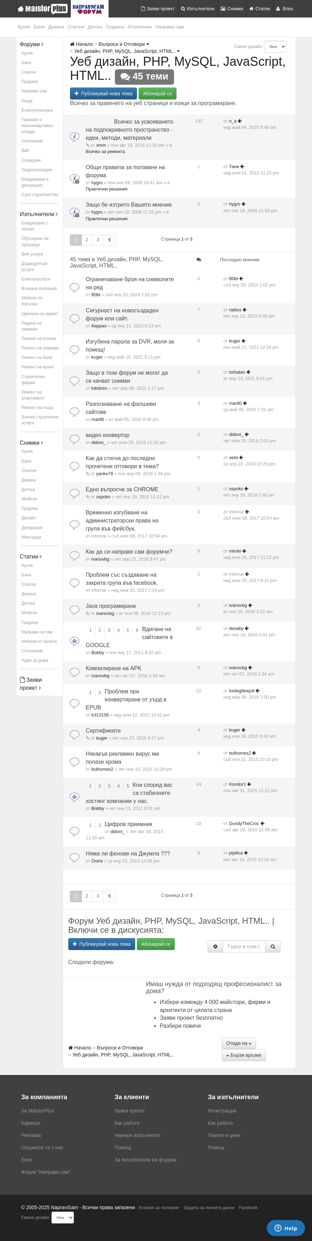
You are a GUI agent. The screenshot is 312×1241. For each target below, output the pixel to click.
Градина (115, 26)
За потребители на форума (145, 1160)
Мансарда (31, 537)
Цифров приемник (128, 824)
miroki (235, 551)
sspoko (103, 496)
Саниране (31, 160)
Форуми (32, 44)
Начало (81, 44)
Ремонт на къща (37, 407)
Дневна (56, 26)
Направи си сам (37, 632)
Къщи (27, 100)
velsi (233, 457)
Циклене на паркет (40, 313)
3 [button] (98, 239)
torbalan (237, 372)
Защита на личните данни (208, 1207)
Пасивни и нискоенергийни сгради (37, 125)
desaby (236, 628)
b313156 (100, 714)
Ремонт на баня (37, 357)
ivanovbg (100, 559)
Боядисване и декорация (35, 182)
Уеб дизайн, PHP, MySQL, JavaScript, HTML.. (127, 51)
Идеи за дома (35, 660)
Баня (39, 26)
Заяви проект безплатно (191, 1018)
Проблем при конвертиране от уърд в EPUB (126, 699)
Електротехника (37, 110)
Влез (284, 8)
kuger (97, 357)
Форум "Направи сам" (46, 1172)
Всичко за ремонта (105, 151)
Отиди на (238, 1043)
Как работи (127, 1123)
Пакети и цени (224, 1135)
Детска (95, 26)
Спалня (76, 26)
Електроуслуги (36, 279)
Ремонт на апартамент (33, 395)
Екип (26, 1160)
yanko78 (104, 473)
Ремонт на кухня (38, 367)
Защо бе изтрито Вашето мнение (129, 205)
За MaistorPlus (37, 1111)
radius (235, 309)
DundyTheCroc (244, 823)
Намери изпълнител (137, 1135)
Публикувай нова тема (103, 93)
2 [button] (87, 239)
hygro (97, 182)
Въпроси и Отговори (123, 44)
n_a (232, 121)
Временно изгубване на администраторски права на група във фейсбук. (122, 520)
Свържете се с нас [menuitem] (42, 1147)
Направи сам (169, 26)
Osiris (97, 861)
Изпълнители (198, 8)
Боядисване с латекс (35, 226)
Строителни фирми (33, 379)
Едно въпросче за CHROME (122, 489)
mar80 (97, 419)
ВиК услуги (32, 254)
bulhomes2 (102, 769)
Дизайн (29, 517)
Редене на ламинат (32, 326)
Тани (234, 166)
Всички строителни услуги (40, 420)
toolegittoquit (242, 690)
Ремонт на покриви (40, 348)
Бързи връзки (243, 1055)
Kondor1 (237, 784)
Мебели (29, 499)
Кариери (31, 1123)
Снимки (232, 8)
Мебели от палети (39, 641)
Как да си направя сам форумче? (129, 552)
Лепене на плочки (39, 338)
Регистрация (222, 1111)
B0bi (95, 294)
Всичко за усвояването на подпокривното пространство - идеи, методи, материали (129, 130)
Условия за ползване (158, 1207)
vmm (101, 145)
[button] (109, 240)
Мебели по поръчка (32, 301)
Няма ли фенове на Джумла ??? (128, 854)
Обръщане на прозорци (35, 241)
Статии (259, 8)
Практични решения (106, 189)
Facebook (248, 1207)
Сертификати (103, 731)
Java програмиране (111, 606)
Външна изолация (39, 288)
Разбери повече (180, 1026)
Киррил (98, 325)
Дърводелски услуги (34, 266)
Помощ (123, 1147)
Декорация (32, 527)
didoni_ (98, 442)
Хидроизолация (37, 169)
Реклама (31, 1135)
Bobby (97, 652)
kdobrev (99, 388)
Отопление (140, 26)
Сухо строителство (40, 194)
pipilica (236, 852)
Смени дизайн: (248, 46)
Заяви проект (157, 8)
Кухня (24, 26)
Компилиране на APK (113, 668)
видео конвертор (108, 435)
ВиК (25, 150)
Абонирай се (157, 93)
